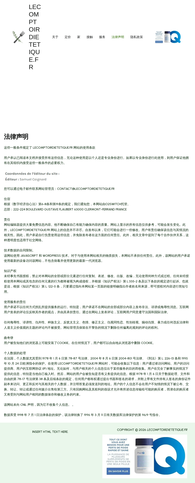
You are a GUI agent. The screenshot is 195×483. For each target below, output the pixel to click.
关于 (55, 37)
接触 (90, 37)
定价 (68, 37)
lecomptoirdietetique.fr (35, 37)
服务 (102, 37)
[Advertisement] (97, 103)
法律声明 (118, 37)
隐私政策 (136, 37)
